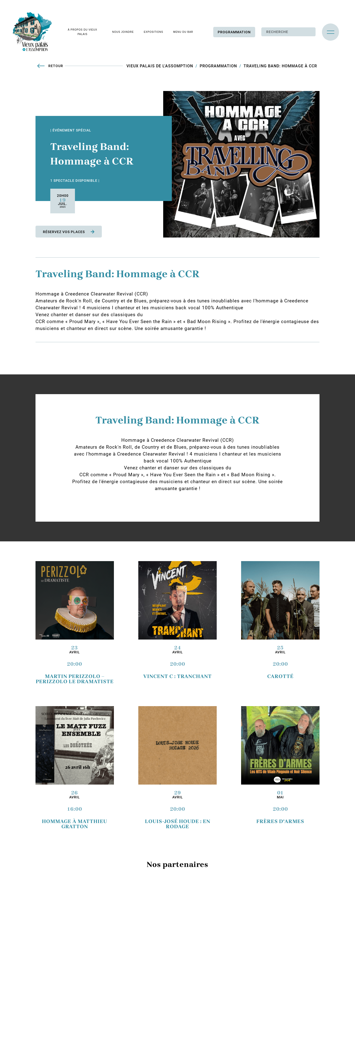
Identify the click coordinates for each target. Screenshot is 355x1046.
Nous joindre (123, 32)
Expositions (153, 32)
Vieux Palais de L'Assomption (159, 66)
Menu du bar (183, 32)
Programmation (233, 32)
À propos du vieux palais (82, 32)
